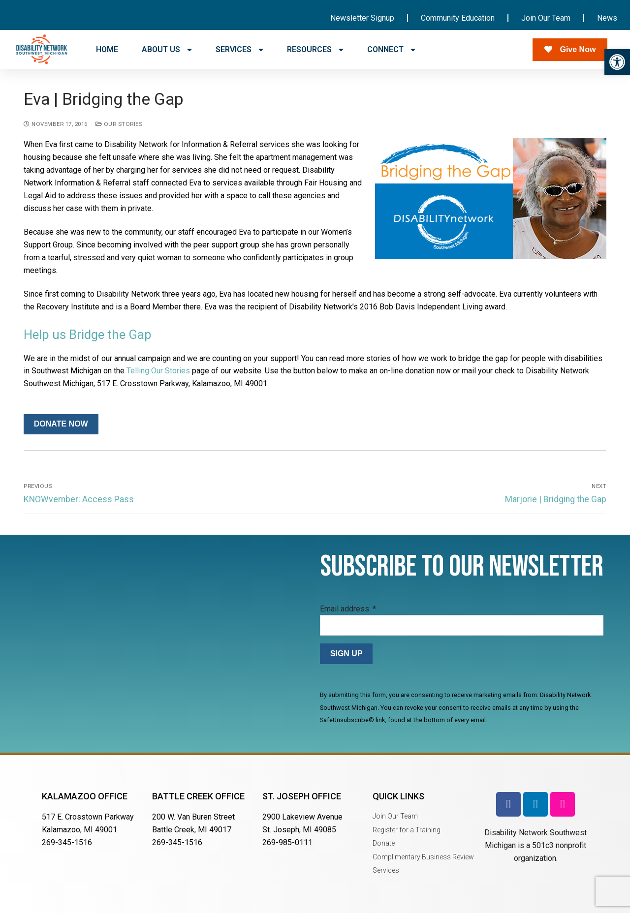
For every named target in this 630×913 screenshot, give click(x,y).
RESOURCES (315, 50)
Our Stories (119, 124)
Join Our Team (545, 18)
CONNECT (391, 50)
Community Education (458, 18)
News (607, 18)
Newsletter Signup (362, 18)
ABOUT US (167, 50)
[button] (617, 62)
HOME (107, 49)
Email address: (348, 608)
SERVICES (239, 50)
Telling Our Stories (158, 370)
